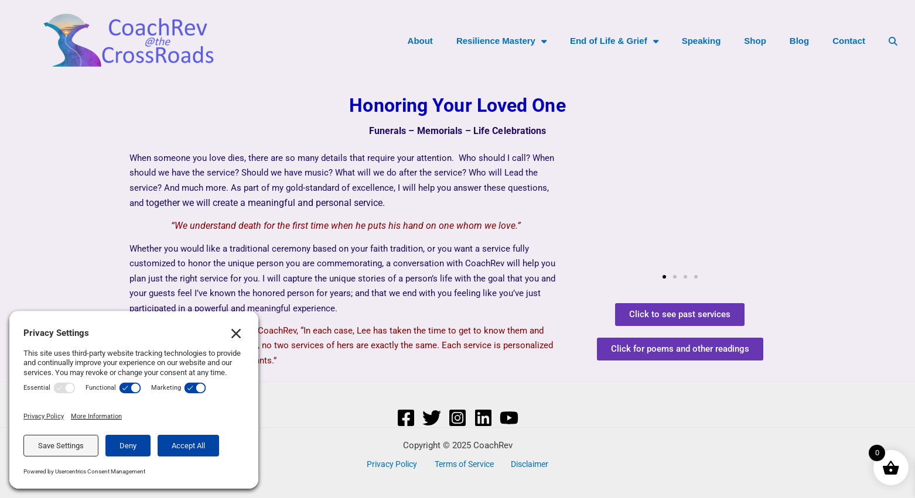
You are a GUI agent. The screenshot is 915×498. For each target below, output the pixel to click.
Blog (799, 41)
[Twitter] (431, 417)
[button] (586, 209)
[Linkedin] (483, 417)
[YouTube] (509, 417)
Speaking (701, 41)
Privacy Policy (394, 464)
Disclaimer (527, 464)
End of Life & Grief (614, 41)
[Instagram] (457, 417)
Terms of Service (464, 464)
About (420, 41)
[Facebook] (406, 417)
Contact (848, 41)
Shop (755, 41)
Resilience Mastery (501, 41)
